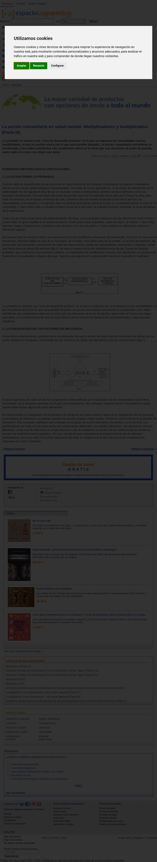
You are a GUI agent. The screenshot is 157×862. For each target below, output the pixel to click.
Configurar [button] (57, 65)
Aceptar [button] (21, 65)
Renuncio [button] (38, 65)
